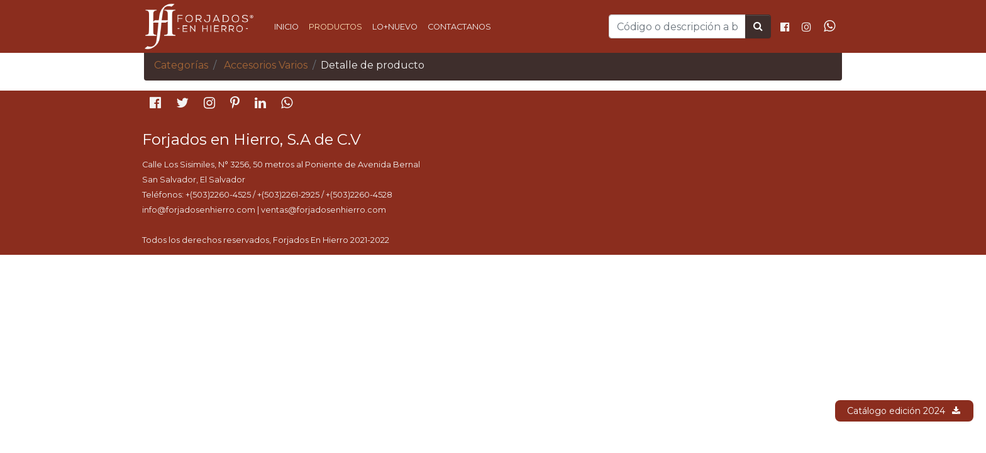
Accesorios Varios (265, 65)
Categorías (181, 65)
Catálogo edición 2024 (904, 411)
